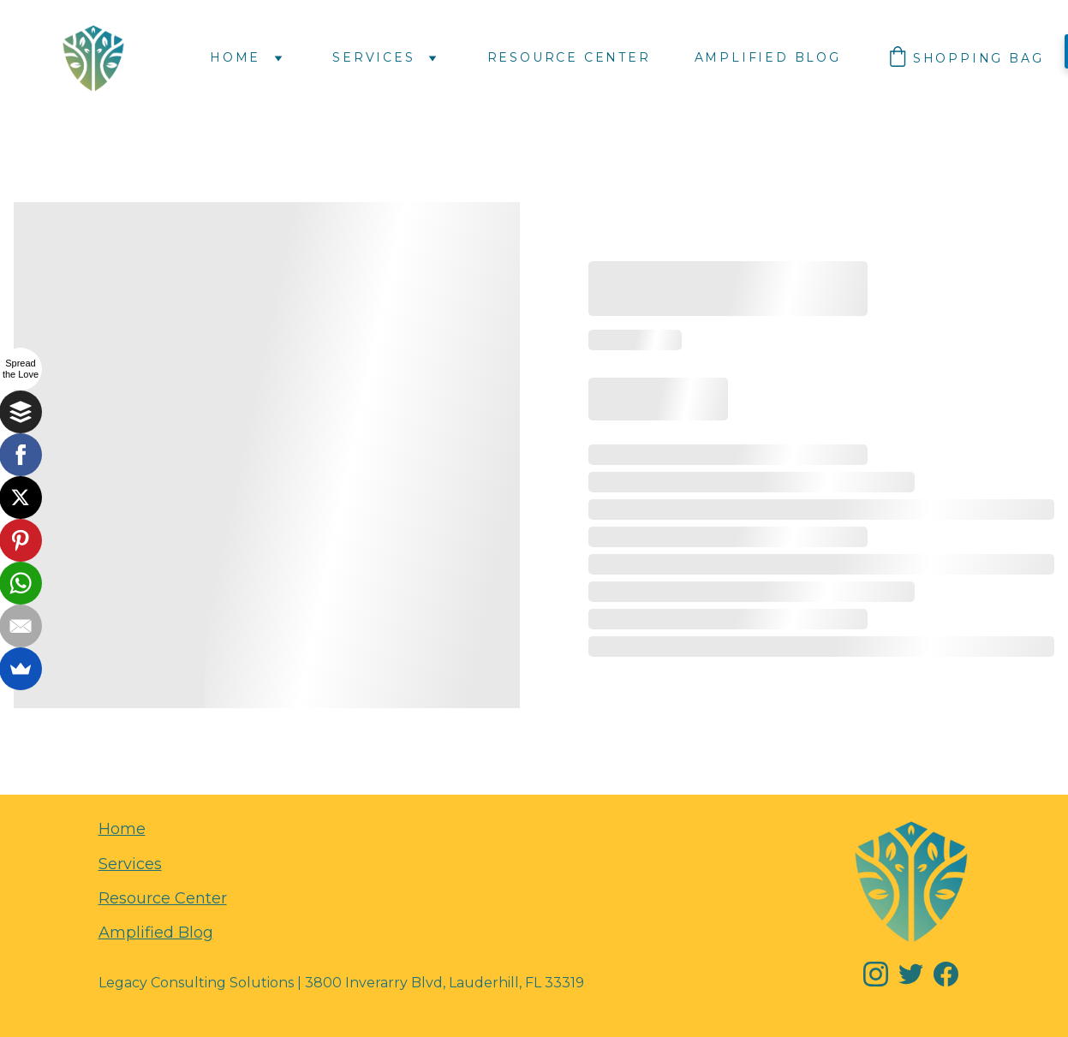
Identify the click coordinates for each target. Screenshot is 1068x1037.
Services (373, 57)
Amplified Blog (768, 57)
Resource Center (569, 57)
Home (235, 57)
